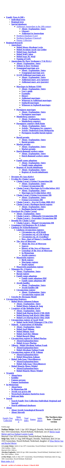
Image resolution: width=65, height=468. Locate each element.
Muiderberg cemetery (26, 117)
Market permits (23, 144)
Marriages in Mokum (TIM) (28, 86)
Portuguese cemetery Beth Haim (30, 123)
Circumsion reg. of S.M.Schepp (35, 234)
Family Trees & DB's (15, 17)
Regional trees (17, 22)
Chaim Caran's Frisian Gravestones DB (33, 195)
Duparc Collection (24, 40)
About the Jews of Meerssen (34, 244)
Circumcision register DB (33, 294)
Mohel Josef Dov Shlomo (27, 334)
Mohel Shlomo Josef (25, 331)
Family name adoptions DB (34, 281)
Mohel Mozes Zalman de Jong (29, 306)
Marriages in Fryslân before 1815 (36, 193)
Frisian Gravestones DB (32, 200)
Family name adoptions (26, 160)
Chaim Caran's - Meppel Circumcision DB (35, 223)
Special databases (19, 24)
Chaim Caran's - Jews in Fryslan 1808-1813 (35, 202)
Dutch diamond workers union (29, 151)
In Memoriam (28, 253)
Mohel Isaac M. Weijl (25, 56)
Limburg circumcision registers (30, 230)
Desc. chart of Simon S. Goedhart (36, 239)
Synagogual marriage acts (27, 68)
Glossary (25, 31)
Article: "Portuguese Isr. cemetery (37, 128)
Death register (28, 264)
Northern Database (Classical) (28, 38)
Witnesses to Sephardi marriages (36, 105)
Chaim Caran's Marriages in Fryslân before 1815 (38, 188)
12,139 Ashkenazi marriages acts (30, 75)
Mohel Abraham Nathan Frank (30, 350)
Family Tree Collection (8, 419)
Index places (39, 419)
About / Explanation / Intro (34, 29)
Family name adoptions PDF (34, 278)
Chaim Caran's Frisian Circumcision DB (34, 181)
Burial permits (22, 137)
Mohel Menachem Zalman (28, 357)
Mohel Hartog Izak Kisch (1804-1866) (33, 315)
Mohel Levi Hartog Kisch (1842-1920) (33, 318)
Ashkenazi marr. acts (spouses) (35, 80)
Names (33, 419)
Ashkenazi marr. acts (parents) (35, 82)
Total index (26, 419)
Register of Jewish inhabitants (29, 167)
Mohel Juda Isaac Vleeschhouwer (31, 364)
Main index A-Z (18, 419)
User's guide (27, 91)
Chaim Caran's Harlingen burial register (34, 204)
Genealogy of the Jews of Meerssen (37, 251)
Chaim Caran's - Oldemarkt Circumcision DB (36, 216)
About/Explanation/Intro (27, 341)
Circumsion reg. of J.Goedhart (35, 237)
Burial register (22, 274)
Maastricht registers (25, 257)
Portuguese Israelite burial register (37, 133)
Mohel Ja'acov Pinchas (26, 343)
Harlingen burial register (33, 209)
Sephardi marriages (30, 103)
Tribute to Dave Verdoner (27, 66)
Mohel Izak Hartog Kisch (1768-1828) (33, 313)
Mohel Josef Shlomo (25, 329)
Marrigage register (30, 262)
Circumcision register (25, 290)
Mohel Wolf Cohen (24, 54)
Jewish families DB (30, 287)
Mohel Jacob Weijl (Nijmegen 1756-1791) (34, 322)
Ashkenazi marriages (31, 98)
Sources (25, 246)
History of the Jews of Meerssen (36, 248)
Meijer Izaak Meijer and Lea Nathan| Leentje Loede (30, 433)
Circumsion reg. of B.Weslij (34, 232)
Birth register (28, 260)
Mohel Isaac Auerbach (26, 52)
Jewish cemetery (29, 255)
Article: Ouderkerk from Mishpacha (38, 130)
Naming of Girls (23, 59)
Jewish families (23, 283)
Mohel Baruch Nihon (25, 336)
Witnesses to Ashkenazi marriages (36, 100)
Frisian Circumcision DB (33, 186)
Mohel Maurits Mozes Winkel (29, 371)
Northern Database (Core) (27, 36)
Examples (26, 93)
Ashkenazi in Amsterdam (33, 33)
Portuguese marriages (26, 110)
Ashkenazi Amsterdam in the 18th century (33, 26)
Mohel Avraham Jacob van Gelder (31, 50)
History (25, 96)
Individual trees (18, 19)
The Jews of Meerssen (26, 241)
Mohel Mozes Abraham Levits (29, 47)
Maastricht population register (29, 267)
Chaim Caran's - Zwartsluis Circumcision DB (36, 218)
